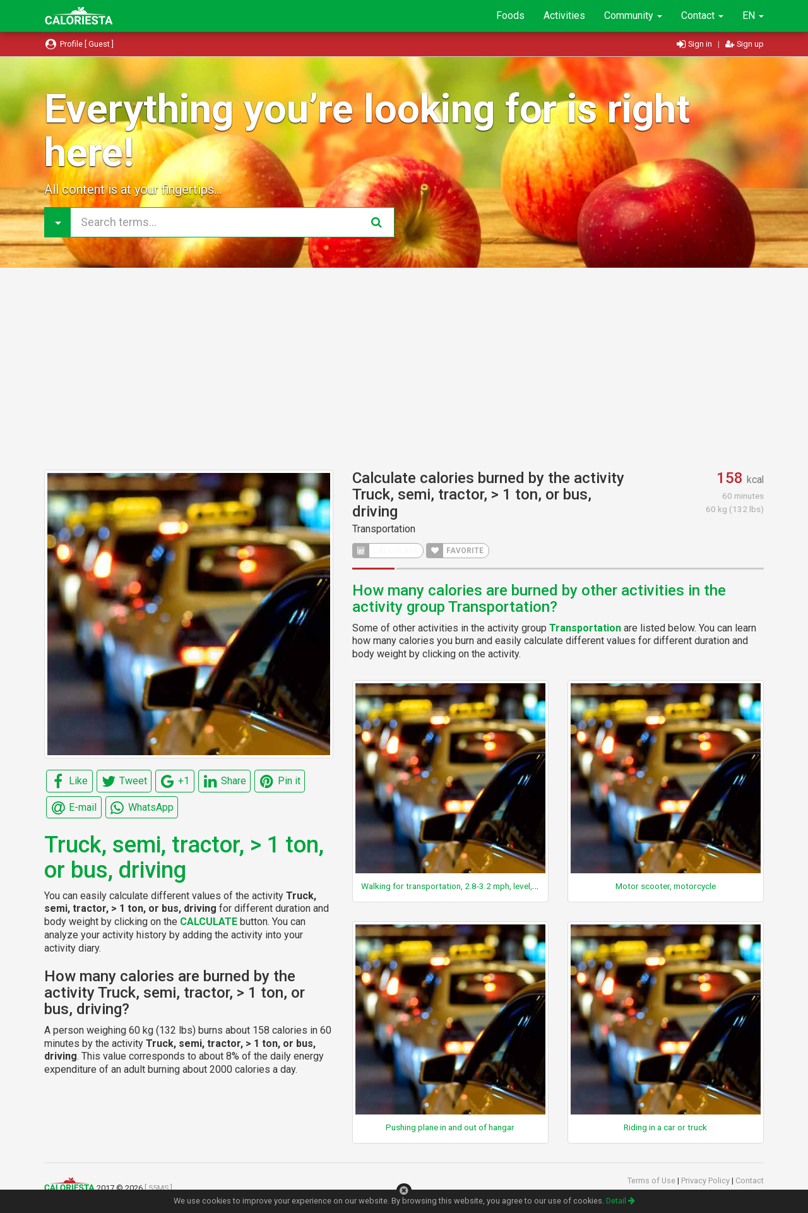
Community (633, 15)
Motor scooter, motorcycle (665, 886)
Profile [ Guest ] (79, 44)
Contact (702, 15)
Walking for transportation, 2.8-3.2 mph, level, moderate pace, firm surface (500, 886)
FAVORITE (455, 551)
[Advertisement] (404, 368)
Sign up (744, 44)
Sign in (695, 44)
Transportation (383, 529)
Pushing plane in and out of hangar (450, 1127)
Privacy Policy (706, 1180)
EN (753, 15)
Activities (564, 15)
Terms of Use (652, 1180)
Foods (510, 15)
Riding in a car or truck (665, 1127)
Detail (620, 1200)
